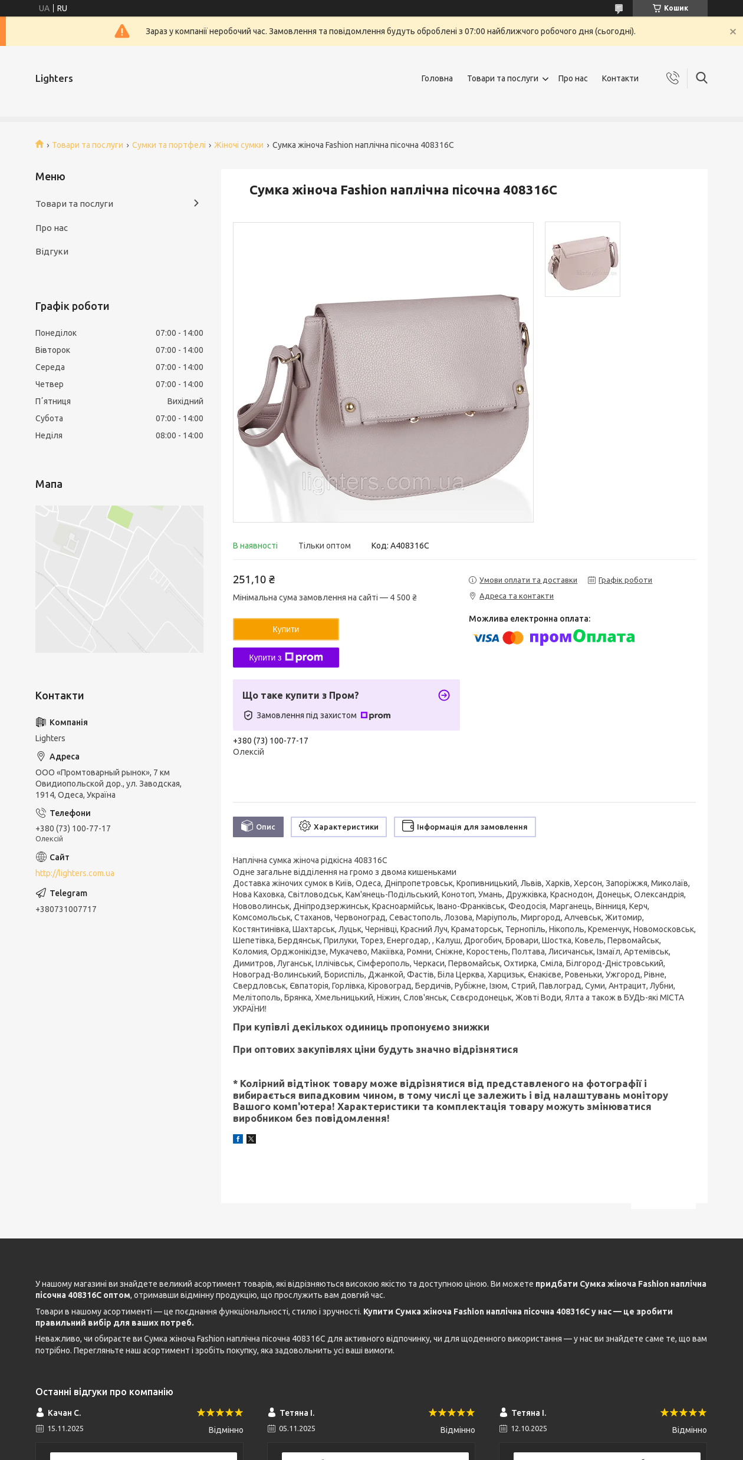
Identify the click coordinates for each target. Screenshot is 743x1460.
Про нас (573, 78)
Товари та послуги (502, 78)
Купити (286, 629)
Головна (437, 78)
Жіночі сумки (239, 145)
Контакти (620, 78)
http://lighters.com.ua (74, 873)
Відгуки (51, 251)
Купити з (286, 657)
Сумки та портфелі (169, 145)
